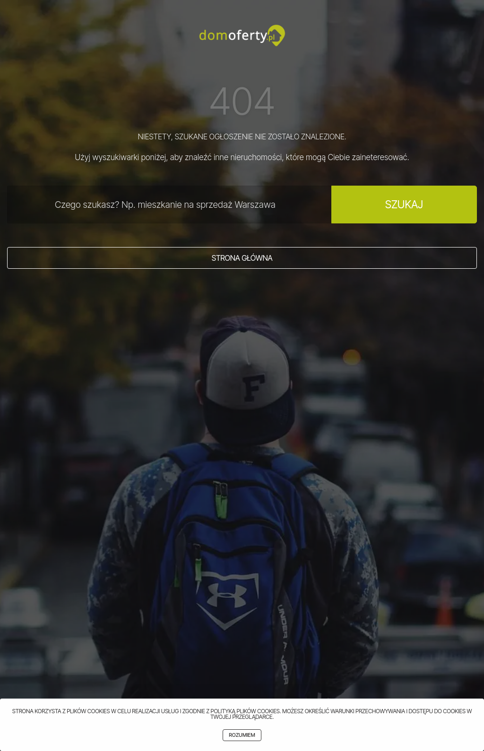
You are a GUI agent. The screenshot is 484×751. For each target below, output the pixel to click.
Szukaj (404, 204)
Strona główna (242, 258)
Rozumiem (242, 735)
